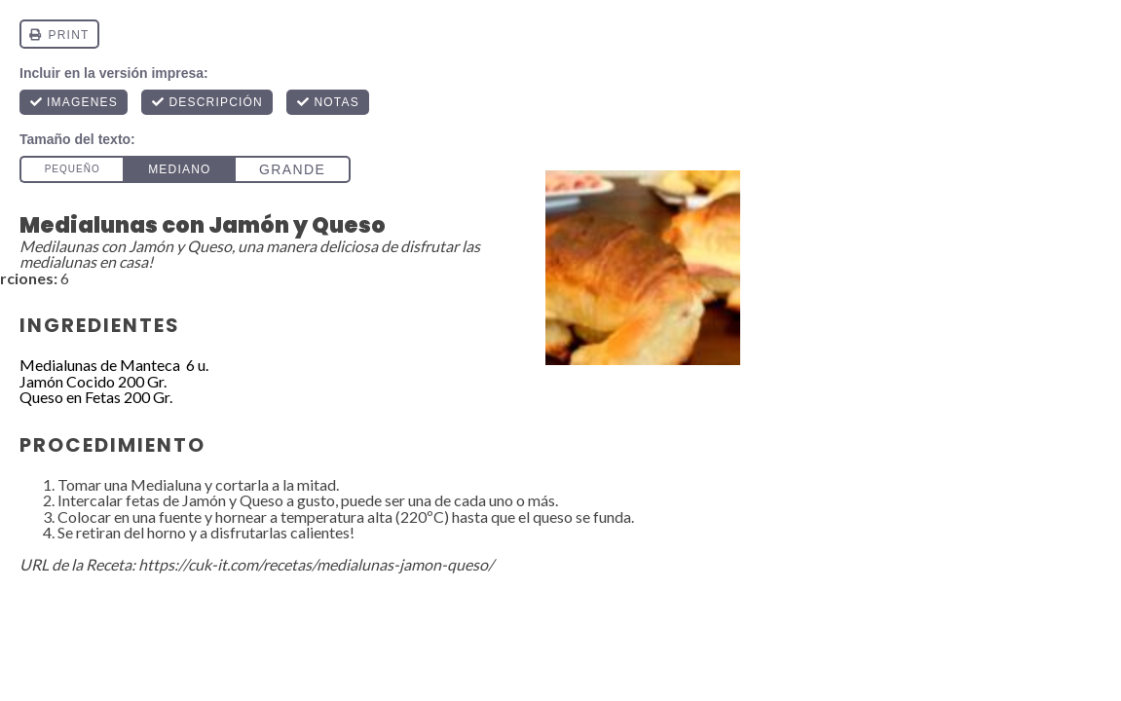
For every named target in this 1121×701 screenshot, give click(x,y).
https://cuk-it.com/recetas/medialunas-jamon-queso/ (316, 564)
